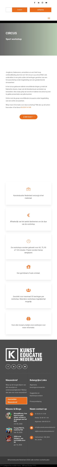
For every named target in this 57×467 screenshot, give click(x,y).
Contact (28, 117)
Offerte (40, 10)
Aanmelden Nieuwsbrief (12, 400)
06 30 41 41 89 (26, 107)
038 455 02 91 (46, 421)
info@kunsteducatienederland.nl (45, 427)
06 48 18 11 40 (44, 417)
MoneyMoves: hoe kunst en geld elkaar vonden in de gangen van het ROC (20, 417)
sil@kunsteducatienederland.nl (44, 431)
